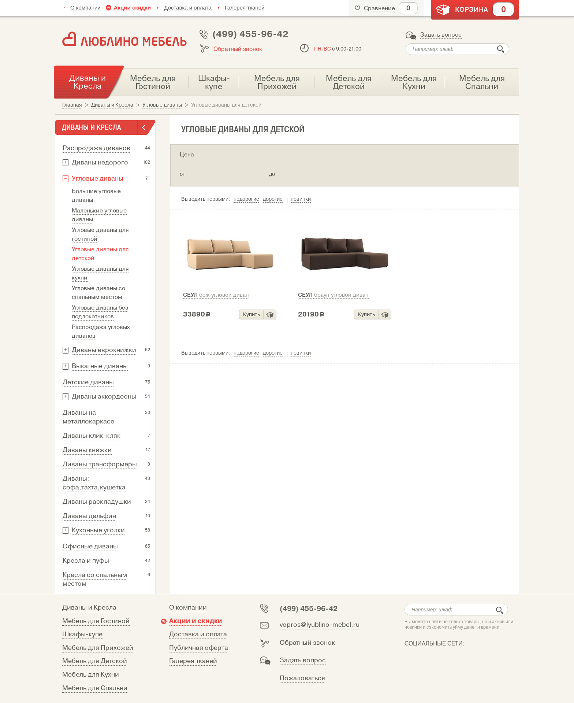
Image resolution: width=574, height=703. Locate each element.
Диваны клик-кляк (91, 436)
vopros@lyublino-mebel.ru (319, 625)
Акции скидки (132, 7)
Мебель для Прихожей (97, 648)
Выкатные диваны (100, 366)
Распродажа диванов (96, 148)
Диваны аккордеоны (104, 396)
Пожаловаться (302, 678)
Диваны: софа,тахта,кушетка (94, 483)
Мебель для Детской (94, 661)
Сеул (216, 295)
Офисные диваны (90, 546)
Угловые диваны (97, 178)
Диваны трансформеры (100, 464)
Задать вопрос (441, 34)
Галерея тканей (245, 7)
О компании (85, 7)
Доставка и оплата (187, 7)
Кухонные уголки (98, 530)
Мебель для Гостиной (96, 621)
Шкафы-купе (82, 634)
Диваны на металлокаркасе (88, 417)
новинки (301, 199)
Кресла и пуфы (86, 560)
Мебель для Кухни (90, 674)
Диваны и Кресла (89, 607)
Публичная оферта (198, 648)
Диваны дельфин (89, 516)
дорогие (273, 199)
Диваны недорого (100, 162)
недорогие (246, 199)
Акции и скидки (195, 621)
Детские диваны (88, 382)
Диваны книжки (87, 450)
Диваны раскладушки (97, 501)
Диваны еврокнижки (104, 350)
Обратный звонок (237, 49)
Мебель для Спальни (94, 688)
